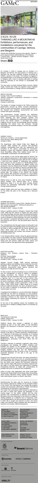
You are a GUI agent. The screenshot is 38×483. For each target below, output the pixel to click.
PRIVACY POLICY (25, 434)
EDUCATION (24, 411)
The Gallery (6, 411)
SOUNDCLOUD (24, 429)
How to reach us (8, 416)
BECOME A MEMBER (9, 429)
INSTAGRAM (24, 424)
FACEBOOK (23, 423)
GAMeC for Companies (10, 414)
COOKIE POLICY (25, 436)
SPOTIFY (23, 431)
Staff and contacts (9, 413)
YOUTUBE (23, 428)
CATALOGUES (24, 416)
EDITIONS (23, 418)
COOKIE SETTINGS (26, 437)
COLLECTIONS (25, 410)
